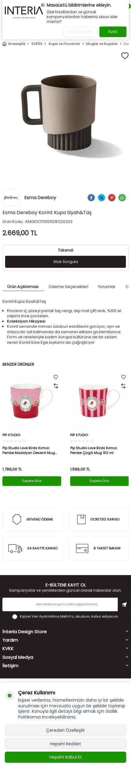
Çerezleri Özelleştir (65, 730)
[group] (65, 114)
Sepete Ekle (31, 480)
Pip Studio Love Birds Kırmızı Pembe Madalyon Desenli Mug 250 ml (28, 450)
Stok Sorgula (65, 261)
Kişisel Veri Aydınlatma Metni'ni (47, 616)
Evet (112, 32)
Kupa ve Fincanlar (64, 44)
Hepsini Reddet (65, 744)
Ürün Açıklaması (23, 287)
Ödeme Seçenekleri (68, 287)
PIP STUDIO (11, 435)
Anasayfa (13, 44)
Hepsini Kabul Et (65, 757)
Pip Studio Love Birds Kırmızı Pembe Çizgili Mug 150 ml (93, 450)
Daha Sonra (80, 32)
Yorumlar (107, 287)
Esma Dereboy (29, 197)
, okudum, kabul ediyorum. (65, 616)
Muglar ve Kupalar (102, 44)
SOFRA (36, 44)
